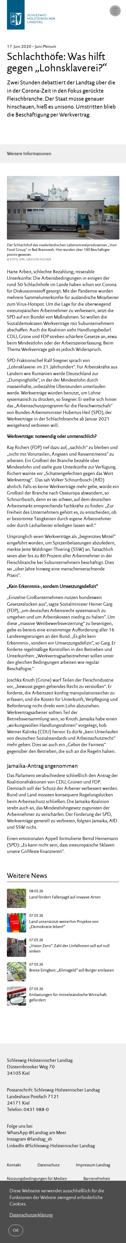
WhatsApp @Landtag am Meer (36, 1132)
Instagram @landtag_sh (30, 1139)
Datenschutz (48, 1164)
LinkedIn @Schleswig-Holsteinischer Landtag (51, 1145)
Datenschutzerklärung (31, 1215)
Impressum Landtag (93, 1164)
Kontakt (14, 1164)
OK (16, 1230)
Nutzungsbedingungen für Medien (37, 1178)
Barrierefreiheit (96, 1178)
